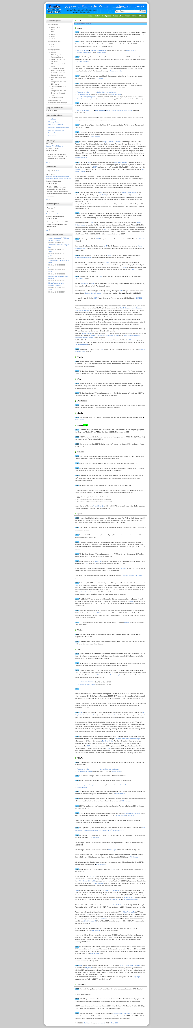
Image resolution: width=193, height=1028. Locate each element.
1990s (50, 251)
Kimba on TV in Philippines (55, 146)
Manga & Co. (118, 16)
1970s (50, 290)
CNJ (105, 229)
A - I (49, 267)
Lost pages (106, 16)
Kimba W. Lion (116, 94)
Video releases (95, 136)
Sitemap (142, 16)
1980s (50, 272)
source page (101, 52)
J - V (49, 256)
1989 (92, 283)
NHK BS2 (139, 298)
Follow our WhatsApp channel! (58, 127)
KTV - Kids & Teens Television (130, 965)
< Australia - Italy (82, 24)
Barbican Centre (107, 741)
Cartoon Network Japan (83, 257)
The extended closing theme (86, 99)
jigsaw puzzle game (97, 335)
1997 (98, 239)
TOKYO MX (79, 279)
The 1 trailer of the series (85, 682)
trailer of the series (88, 684)
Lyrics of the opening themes (109, 769)
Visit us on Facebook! (55, 125)
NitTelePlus (142, 239)
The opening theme (83, 94)
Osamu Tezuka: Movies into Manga (128, 738)
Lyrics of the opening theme (106, 92)
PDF (108, 333)
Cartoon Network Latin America (122, 1013)
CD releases (133, 340)
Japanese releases (81, 344)
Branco (107, 262)
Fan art (127, 16)
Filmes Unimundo (86, 592)
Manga (101, 78)
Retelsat (126, 622)
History (97, 16)
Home (90, 16)
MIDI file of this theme (84, 52)
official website (87, 333)
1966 (104, 195)
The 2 (79, 684)
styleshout (101, 1023)
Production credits (83, 50)
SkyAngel (88, 968)
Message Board (53, 122)
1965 (100, 192)
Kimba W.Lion (130, 50)
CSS (116, 1023)
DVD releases (95, 953)
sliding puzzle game (112, 335)
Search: (118, 8)
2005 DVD (131, 815)
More (47, 162)
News (134, 16)
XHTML (111, 1023)
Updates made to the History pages (57, 214)
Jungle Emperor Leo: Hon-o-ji (112, 142)
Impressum (52, 136)
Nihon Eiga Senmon (129, 192)
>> (58, 171)
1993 (76, 585)
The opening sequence (98, 50)
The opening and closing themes (88, 785)
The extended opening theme (86, 97)
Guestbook (52, 119)
